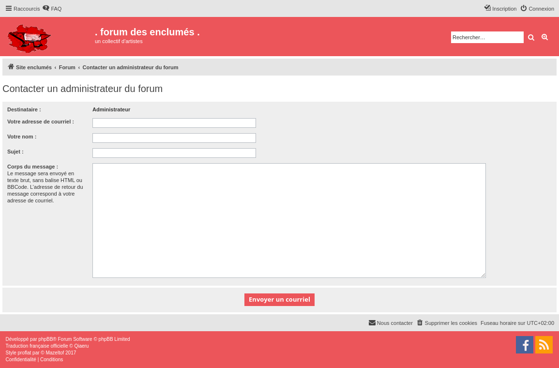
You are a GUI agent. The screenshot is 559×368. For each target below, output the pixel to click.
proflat (24, 352)
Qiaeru (81, 346)
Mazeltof (54, 352)
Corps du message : (32, 166)
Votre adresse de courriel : (40, 121)
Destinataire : (24, 109)
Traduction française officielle (37, 346)
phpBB (45, 339)
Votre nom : (21, 136)
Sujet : (15, 151)
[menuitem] (51, 9)
